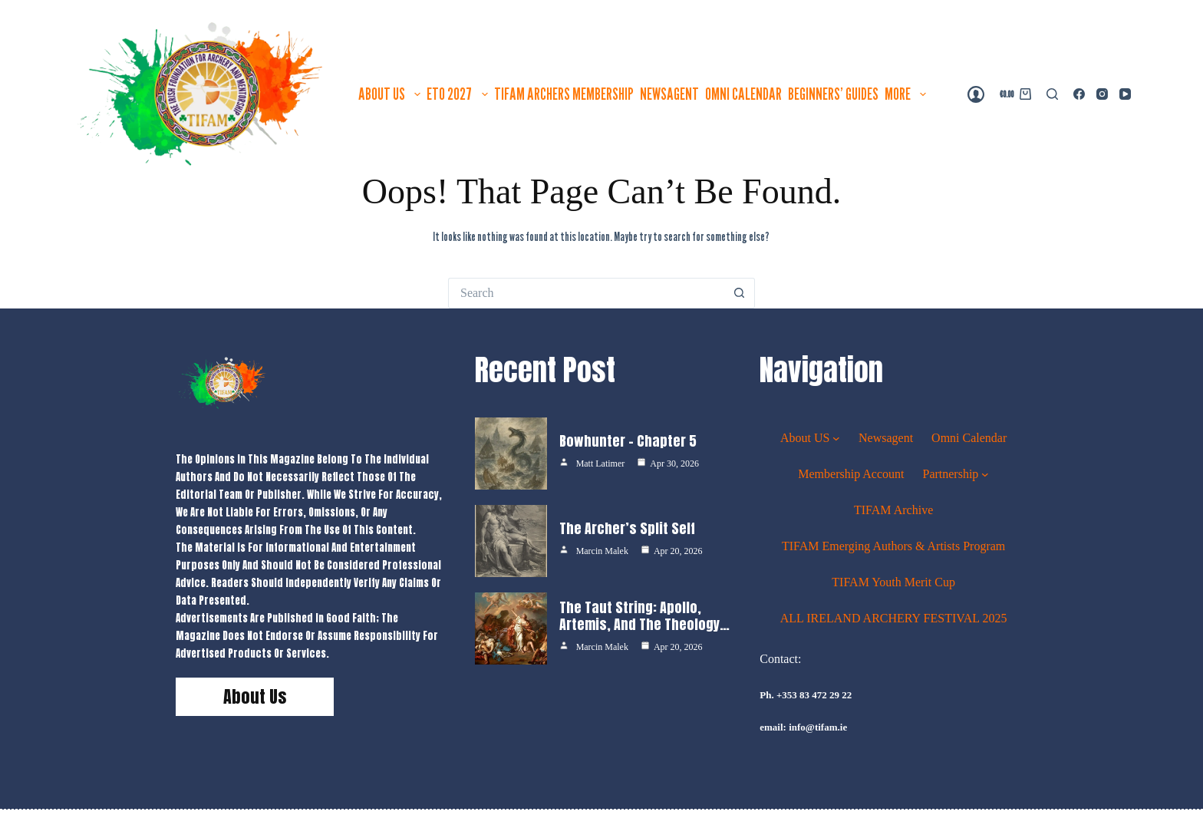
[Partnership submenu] (985, 473)
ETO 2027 (458, 94)
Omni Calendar (743, 94)
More (907, 94)
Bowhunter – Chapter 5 (628, 440)
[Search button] (739, 293)
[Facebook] (1079, 94)
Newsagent (669, 94)
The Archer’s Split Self (627, 528)
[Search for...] (586, 293)
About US (391, 94)
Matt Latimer (600, 463)
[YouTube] (1125, 94)
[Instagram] (1102, 94)
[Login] (975, 94)
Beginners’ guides (833, 94)
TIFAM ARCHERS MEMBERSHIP (564, 94)
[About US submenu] (836, 437)
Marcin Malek (602, 551)
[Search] (1052, 94)
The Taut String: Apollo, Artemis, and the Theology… (644, 616)
